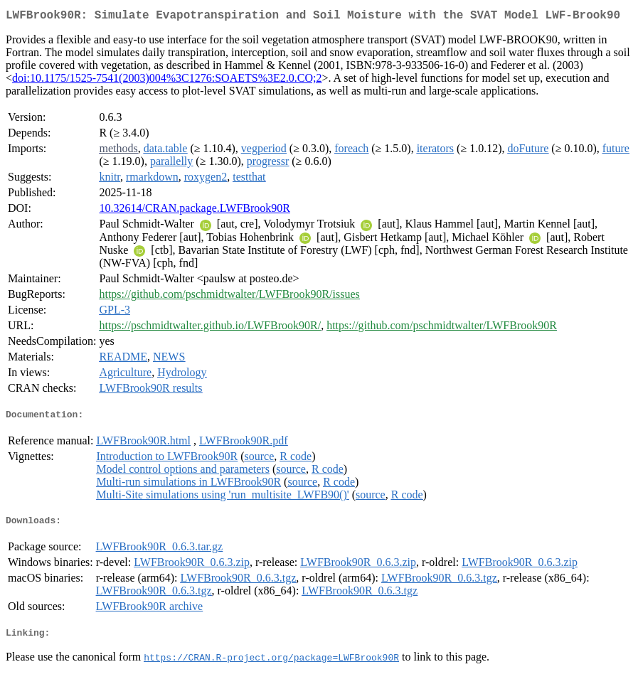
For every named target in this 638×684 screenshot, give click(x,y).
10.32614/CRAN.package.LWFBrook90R (194, 211)
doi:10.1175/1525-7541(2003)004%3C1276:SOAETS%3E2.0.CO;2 (166, 81)
